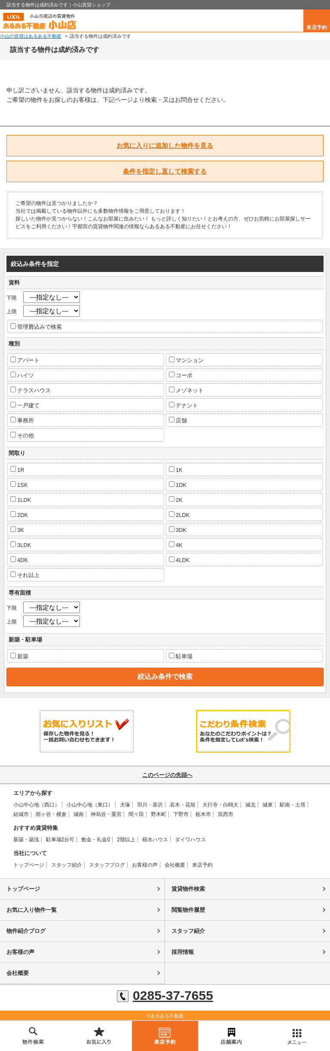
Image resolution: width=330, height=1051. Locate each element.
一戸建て (25, 405)
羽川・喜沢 (150, 805)
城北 (250, 805)
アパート (25, 360)
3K (17, 529)
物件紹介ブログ (26, 931)
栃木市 (203, 814)
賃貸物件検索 (188, 889)
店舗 (178, 420)
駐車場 (180, 656)
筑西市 (225, 814)
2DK (19, 514)
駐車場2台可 (60, 840)
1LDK (20, 499)
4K (176, 544)
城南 (78, 814)
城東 (268, 805)
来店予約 (316, 27)
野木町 (158, 814)
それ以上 (25, 574)
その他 (22, 435)
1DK (177, 484)
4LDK (179, 559)
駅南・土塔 (293, 805)
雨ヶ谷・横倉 (51, 814)
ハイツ (22, 375)
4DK (19, 559)
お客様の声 (145, 865)
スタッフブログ (107, 865)
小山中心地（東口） (90, 805)
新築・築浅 (26, 840)
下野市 (181, 814)
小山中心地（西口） (36, 805)
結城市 (21, 814)
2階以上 (126, 840)
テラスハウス (30, 390)
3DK (177, 529)
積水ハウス (155, 840)
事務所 (22, 420)
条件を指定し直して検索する (165, 171)
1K (176, 469)
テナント (183, 405)
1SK (19, 484)
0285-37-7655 (165, 995)
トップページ (28, 865)
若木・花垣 (183, 805)
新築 (19, 656)
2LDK (179, 514)
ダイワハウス (190, 840)
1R (17, 469)
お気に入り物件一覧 (31, 910)
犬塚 (125, 805)
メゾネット (186, 390)
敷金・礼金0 (95, 840)
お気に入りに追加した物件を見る (164, 145)
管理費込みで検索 (36, 326)
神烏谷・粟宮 (106, 814)
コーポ (180, 375)
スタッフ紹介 (66, 865)
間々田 (136, 814)
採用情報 (182, 952)
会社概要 (175, 865)
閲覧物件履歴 (188, 910)
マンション (186, 360)
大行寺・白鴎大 (220, 805)
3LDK (20, 544)
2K (176, 499)
